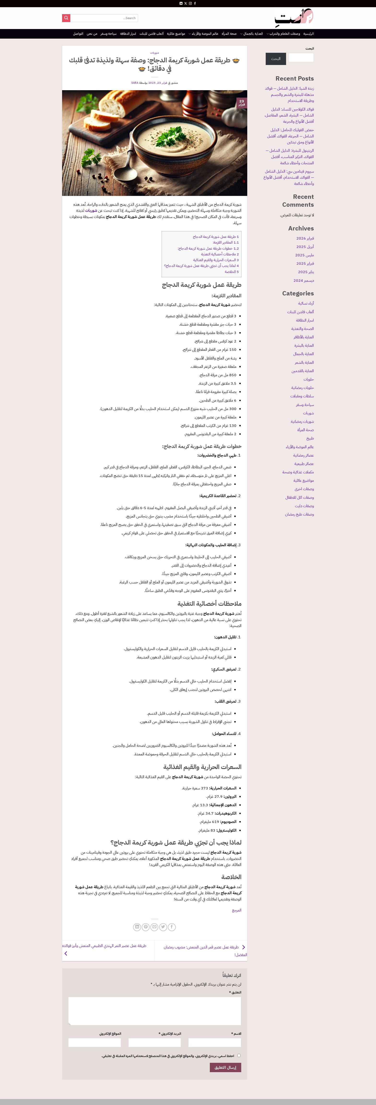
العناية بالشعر (304, 362)
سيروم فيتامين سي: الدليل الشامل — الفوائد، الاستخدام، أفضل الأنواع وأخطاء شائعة (289, 178)
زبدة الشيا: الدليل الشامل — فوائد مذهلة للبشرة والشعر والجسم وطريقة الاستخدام (289, 95)
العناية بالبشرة (304, 345)
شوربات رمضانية (302, 421)
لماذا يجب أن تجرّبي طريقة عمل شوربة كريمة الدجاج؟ (201, 265)
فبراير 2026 (305, 238)
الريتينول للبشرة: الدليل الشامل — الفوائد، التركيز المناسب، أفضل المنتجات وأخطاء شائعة (290, 157)
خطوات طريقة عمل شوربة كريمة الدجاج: (208, 248)
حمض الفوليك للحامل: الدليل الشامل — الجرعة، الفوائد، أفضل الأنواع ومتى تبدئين (290, 136)
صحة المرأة (229, 33)
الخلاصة (232, 271)
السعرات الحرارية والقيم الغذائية (216, 260)
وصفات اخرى (304, 489)
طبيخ (310, 438)
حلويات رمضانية (302, 388)
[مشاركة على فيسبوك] (172, 927)
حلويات (309, 379)
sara (134, 83)
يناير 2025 (306, 272)
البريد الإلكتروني (170, 1033)
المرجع (236, 910)
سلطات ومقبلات (302, 396)
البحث (310, 48)
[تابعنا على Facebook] (195, 3)
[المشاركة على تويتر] (163, 927)
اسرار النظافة (128, 33)
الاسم (236, 1033)
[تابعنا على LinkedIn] (181, 3)
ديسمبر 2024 (304, 280)
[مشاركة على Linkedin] (137, 927)
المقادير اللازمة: (226, 242)
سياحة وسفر (109, 33)
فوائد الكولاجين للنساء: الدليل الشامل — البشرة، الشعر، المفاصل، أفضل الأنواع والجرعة (289, 115)
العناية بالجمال (251, 33)
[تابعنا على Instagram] (190, 3)
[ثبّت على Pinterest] (146, 927)
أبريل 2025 (305, 247)
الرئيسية (308, 33)
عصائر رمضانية (303, 455)
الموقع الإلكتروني (110, 1033)
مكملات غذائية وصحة (298, 472)
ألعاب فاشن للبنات (152, 33)
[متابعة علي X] (185, 3)
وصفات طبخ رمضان (299, 514)
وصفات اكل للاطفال (299, 497)
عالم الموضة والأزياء (203, 33)
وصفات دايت (304, 506)
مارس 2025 (304, 255)
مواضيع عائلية (176, 33)
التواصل (78, 33)
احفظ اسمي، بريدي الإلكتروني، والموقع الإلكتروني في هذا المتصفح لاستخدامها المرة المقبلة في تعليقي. (167, 1055)
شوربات (308, 413)
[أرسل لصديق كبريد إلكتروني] (154, 927)
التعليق (235, 992)
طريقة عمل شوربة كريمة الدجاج (216, 236)
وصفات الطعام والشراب (283, 33)
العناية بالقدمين (303, 371)
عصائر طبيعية (304, 464)
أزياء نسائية (306, 303)
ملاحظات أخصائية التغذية (220, 254)
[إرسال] (66, 18)
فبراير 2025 (305, 263)
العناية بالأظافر (304, 337)
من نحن (92, 33)
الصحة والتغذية (302, 329)
